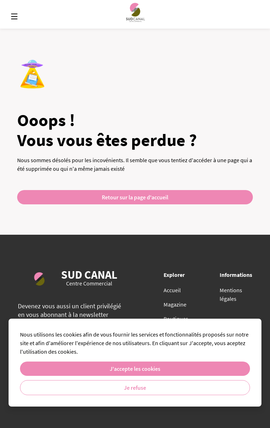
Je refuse (135, 387)
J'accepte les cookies (135, 368)
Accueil (172, 290)
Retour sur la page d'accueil (135, 197)
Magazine (175, 304)
